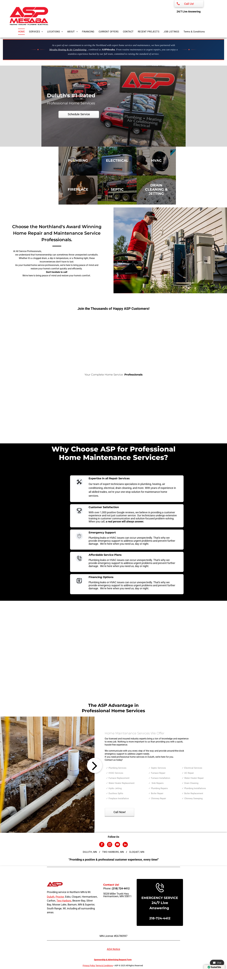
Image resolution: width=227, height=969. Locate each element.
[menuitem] (23, 32)
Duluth (50, 896)
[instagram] (109, 845)
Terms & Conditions (104, 965)
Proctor (60, 896)
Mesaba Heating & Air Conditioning (67, 49)
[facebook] (101, 845)
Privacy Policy (89, 965)
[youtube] (117, 845)
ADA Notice (113, 949)
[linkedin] (125, 845)
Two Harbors (63, 900)
